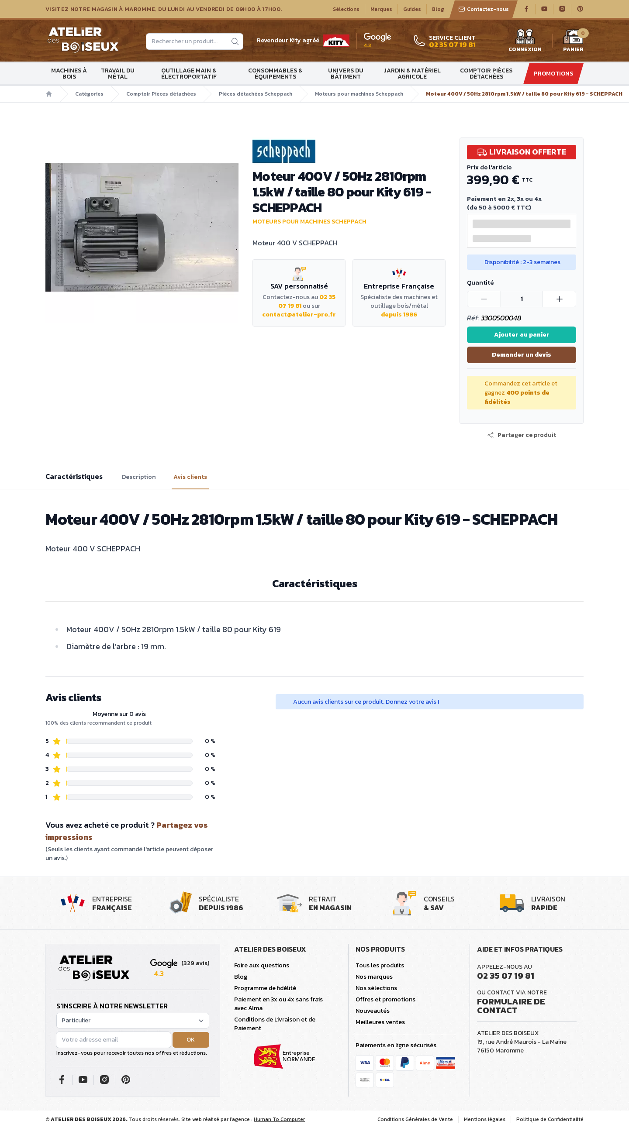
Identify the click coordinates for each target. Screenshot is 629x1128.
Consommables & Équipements (275, 73)
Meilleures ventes (380, 1022)
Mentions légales (484, 1119)
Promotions (553, 73)
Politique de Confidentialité (550, 1119)
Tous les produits (380, 965)
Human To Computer (279, 1119)
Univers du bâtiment (345, 73)
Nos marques (374, 976)
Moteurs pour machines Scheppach (359, 93)
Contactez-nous (483, 9)
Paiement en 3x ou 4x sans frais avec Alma (278, 1004)
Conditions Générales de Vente (415, 1119)
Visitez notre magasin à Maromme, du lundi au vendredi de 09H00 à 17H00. (163, 9)
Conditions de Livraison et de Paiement (274, 1024)
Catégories (89, 93)
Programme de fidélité (265, 988)
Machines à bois (69, 73)
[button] (521, 435)
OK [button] (191, 1039)
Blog (438, 9)
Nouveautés (373, 1010)
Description (139, 477)
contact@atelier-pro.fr (299, 314)
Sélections (346, 9)
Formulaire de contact (511, 1006)
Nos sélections (376, 988)
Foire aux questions (261, 965)
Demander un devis (521, 354)
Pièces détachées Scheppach (255, 93)
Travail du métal (118, 73)
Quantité (480, 282)
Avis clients (190, 477)
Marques (381, 9)
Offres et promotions (385, 999)
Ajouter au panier (522, 334)
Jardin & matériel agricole (412, 73)
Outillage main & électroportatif (189, 73)
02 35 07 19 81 (505, 975)
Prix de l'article (489, 167)
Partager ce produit (521, 435)
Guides (412, 9)
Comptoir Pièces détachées (486, 73)
